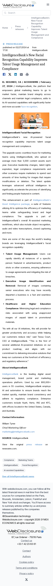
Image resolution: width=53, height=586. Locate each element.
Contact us (26, 540)
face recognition (29, 106)
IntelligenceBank (10, 374)
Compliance (9, 460)
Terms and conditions (26, 567)
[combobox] (26, 12)
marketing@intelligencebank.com (18, 431)
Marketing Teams (26, 460)
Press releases (19, 27)
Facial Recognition (30, 465)
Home (5, 28)
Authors (26, 556)
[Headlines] (19, 4)
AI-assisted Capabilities (14, 470)
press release (34, 444)
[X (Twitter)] (26, 579)
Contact (26, 550)
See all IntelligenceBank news (18, 476)
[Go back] (26, 44)
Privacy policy (26, 573)
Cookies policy (26, 562)
